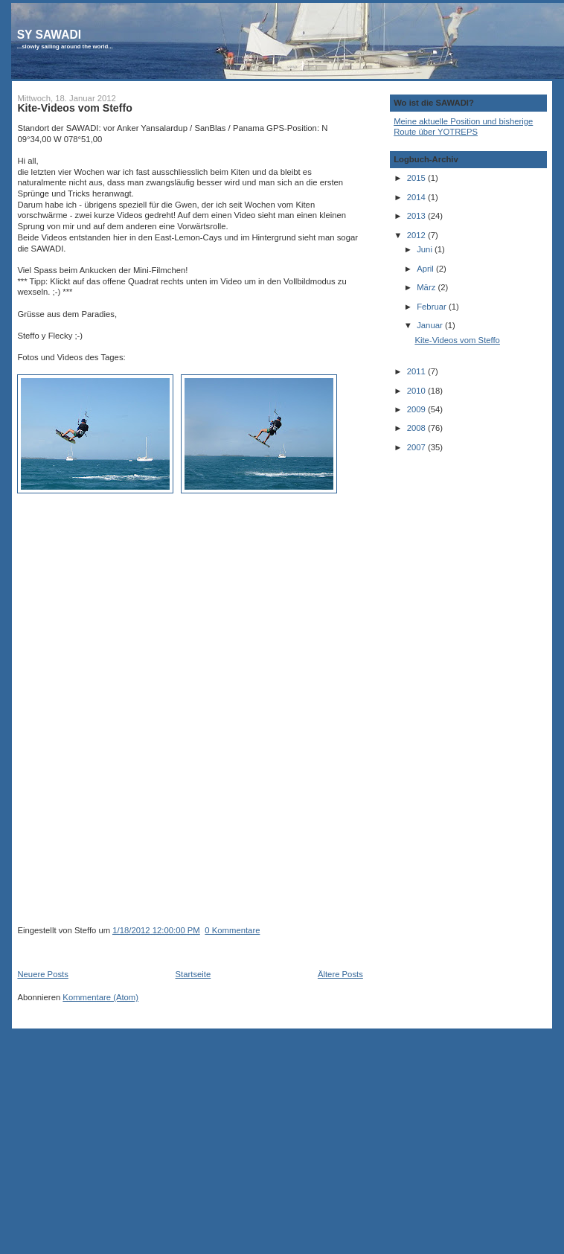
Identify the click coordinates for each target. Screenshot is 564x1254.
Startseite (193, 974)
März (427, 287)
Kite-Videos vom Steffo (74, 108)
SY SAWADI (49, 34)
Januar (431, 325)
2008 (417, 427)
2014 (417, 197)
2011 (417, 371)
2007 (417, 447)
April (426, 268)
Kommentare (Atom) (100, 997)
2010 (417, 390)
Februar (433, 306)
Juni (426, 249)
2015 (417, 177)
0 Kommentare (232, 930)
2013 (417, 215)
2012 (417, 235)
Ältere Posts (340, 974)
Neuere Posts (42, 974)
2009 (417, 409)
